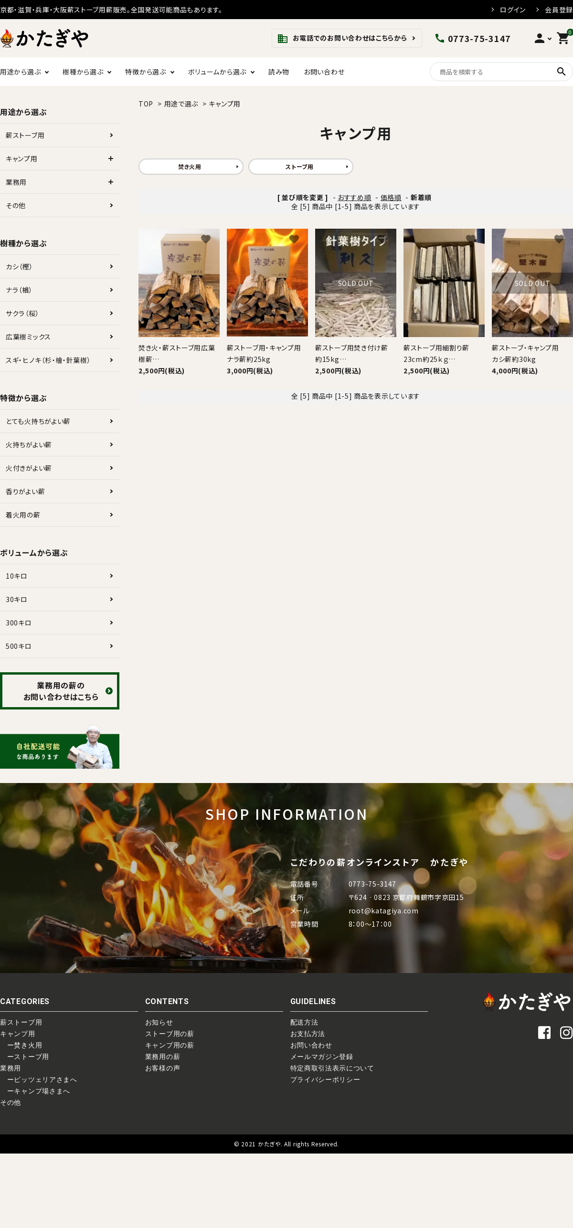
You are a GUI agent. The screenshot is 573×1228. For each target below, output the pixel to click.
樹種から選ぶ (83, 71)
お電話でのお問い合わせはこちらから (342, 38)
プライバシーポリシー (325, 1079)
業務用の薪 (162, 1056)
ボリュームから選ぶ (217, 71)
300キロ (19, 622)
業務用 (16, 182)
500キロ (19, 646)
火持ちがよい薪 (29, 444)
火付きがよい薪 (29, 468)
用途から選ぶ (20, 71)
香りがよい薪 (25, 491)
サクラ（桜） (22, 313)
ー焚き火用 (21, 1045)
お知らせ (159, 1022)
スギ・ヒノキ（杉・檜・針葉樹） (48, 360)
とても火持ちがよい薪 (38, 421)
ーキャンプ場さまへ (35, 1091)
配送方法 (304, 1022)
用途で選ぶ (181, 103)
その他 (16, 205)
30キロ (17, 599)
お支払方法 (308, 1033)
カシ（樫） (19, 266)
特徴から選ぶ (145, 71)
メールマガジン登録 (321, 1056)
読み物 (278, 71)
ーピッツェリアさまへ (38, 1079)
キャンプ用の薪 (169, 1045)
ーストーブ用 (24, 1056)
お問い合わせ (324, 71)
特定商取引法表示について (332, 1068)
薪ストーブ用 (25, 135)
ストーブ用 (300, 166)
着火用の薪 (23, 514)
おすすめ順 (354, 197)
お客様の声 (162, 1068)
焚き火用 (190, 166)
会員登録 (559, 9)
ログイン (513, 9)
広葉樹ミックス (28, 336)
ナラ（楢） (19, 290)
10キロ (17, 576)
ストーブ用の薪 (169, 1033)
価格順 (391, 197)
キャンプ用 (225, 103)
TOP (145, 103)
